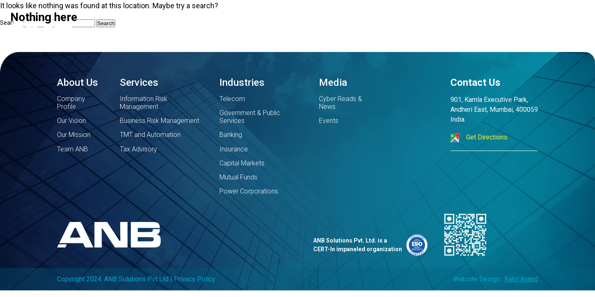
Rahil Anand (521, 279)
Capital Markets (241, 163)
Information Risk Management (143, 103)
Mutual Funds (238, 177)
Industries (241, 82)
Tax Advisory (138, 149)
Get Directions (478, 137)
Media (333, 82)
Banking (230, 135)
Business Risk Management (159, 121)
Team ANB (72, 149)
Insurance (233, 149)
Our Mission (73, 135)
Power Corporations (248, 191)
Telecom (232, 99)
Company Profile (71, 103)
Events (328, 121)
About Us (77, 82)
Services (139, 82)
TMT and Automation (150, 135)
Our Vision (71, 121)
